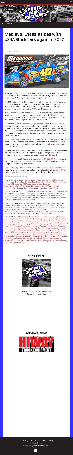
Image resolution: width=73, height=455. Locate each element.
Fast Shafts (36, 182)
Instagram (55, 170)
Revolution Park (37, 237)
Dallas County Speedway (41, 223)
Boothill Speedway (50, 219)
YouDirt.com (30, 200)
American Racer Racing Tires (34, 180)
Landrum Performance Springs (27, 209)
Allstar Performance (51, 203)
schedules (30, 168)
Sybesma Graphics (52, 211)
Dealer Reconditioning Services (27, 193)
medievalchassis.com (25, 161)
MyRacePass (25, 186)
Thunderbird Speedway (13, 241)
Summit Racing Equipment (33, 188)
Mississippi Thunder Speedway (38, 233)
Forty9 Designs (45, 193)
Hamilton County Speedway (28, 227)
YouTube (11, 172)
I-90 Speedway (20, 229)
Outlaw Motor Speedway (37, 235)
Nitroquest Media (37, 186)
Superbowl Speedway (54, 239)
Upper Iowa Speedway (46, 241)
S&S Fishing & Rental (20, 198)
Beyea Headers (51, 180)
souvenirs (53, 168)
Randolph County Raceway (56, 235)
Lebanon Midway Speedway (23, 231)
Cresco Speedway (24, 223)
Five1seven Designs (50, 205)
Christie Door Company (23, 182)
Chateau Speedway (56, 221)
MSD (18, 186)
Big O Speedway (36, 219)
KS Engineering (16, 184)
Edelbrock (38, 205)
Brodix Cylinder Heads (56, 192)
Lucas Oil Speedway (57, 231)
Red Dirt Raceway (24, 237)
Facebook (30, 164)
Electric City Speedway (49, 225)
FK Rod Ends (45, 182)
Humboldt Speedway (46, 227)
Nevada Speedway (20, 235)
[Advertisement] (37, 375)
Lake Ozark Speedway (35, 229)
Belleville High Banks (21, 219)
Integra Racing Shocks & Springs (23, 207)
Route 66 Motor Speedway (54, 237)
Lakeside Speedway (51, 229)
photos (45, 168)
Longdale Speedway (42, 231)
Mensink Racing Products (38, 196)
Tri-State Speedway (29, 241)
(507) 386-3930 (48, 159)
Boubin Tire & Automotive (37, 192)
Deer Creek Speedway (59, 223)
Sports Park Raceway (21, 239)
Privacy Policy (36, 443)
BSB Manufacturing (17, 205)
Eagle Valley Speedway (31, 225)
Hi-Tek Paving (23, 196)
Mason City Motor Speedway (15, 233)
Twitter (64, 170)
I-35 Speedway (60, 227)
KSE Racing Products (30, 184)
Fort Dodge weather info (36, 328)
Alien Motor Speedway (47, 217)
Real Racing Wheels (36, 211)
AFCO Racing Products (35, 203)
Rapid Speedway (11, 237)
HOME (3, 2)
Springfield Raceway (37, 239)
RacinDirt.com (18, 188)
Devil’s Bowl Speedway (13, 225)
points (38, 168)
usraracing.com (15, 168)
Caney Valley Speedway (22, 221)
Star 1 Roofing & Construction (39, 198)
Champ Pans (29, 205)
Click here (20, 172)
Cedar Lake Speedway (40, 221)
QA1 (12, 211)
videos (61, 168)
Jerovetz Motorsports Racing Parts (49, 207)
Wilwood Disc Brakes (33, 213)
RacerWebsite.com (21, 211)
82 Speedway (34, 217)
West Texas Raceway (16, 243)
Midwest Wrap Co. (48, 213)
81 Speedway (23, 217)
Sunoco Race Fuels (51, 188)
